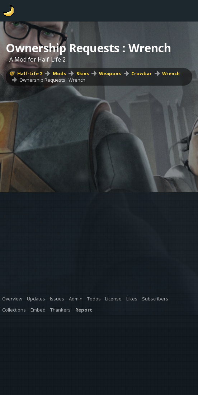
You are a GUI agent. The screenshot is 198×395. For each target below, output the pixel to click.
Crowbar (141, 73)
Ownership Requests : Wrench (52, 80)
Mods (59, 73)
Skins (82, 73)
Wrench (171, 73)
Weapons (110, 73)
